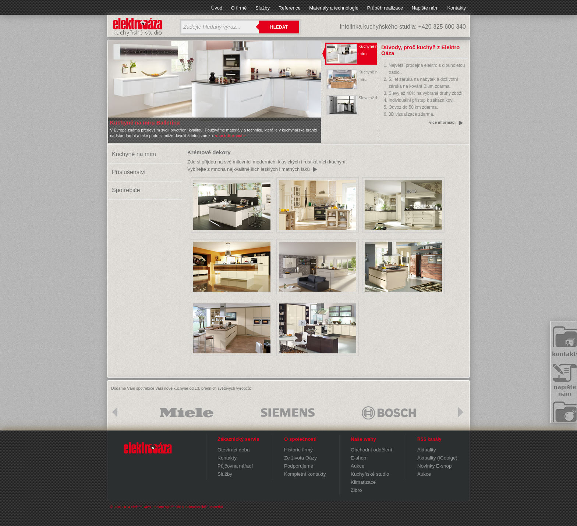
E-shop (358, 458)
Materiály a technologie (333, 8)
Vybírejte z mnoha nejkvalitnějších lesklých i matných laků (248, 169)
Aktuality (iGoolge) (437, 458)
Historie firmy (298, 450)
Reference (290, 8)
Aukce (357, 466)
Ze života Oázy (300, 458)
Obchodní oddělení (371, 450)
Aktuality (426, 450)
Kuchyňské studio (370, 474)
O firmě (239, 8)
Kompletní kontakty (305, 474)
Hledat (279, 27)
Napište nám (425, 8)
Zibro (356, 490)
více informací (442, 122)
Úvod (216, 8)
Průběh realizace (385, 8)
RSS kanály (429, 439)
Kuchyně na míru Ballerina (145, 122)
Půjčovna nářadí (235, 466)
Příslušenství (129, 172)
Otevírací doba (233, 450)
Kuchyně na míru (134, 154)
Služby (262, 8)
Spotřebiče (126, 190)
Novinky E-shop (434, 466)
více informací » (230, 135)
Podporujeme (298, 466)
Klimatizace (363, 482)
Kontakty (456, 8)
